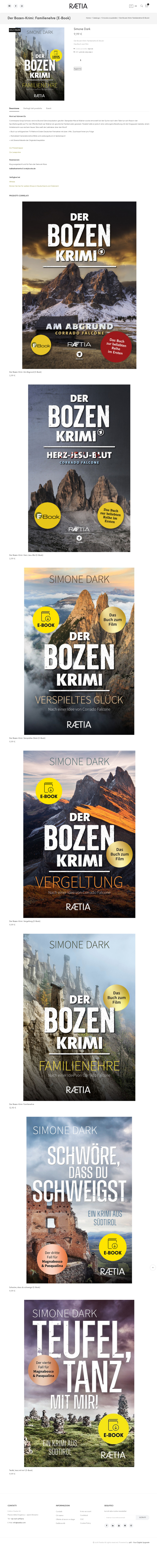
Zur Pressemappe (16, 148)
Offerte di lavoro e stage (65, 1519)
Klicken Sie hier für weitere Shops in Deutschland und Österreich (34, 186)
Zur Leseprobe (15, 152)
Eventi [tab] (48, 108)
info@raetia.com (19, 1523)
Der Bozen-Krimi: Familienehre (21, 1104)
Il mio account (85, 1511)
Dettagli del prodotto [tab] (32, 108)
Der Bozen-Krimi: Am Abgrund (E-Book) (25, 372)
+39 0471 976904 (17, 1519)
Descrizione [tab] (14, 108)
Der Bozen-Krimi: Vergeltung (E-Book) (24, 921)
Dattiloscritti (60, 1523)
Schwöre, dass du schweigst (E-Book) (24, 1287)
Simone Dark (82, 29)
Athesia (12, 182)
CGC (82, 1519)
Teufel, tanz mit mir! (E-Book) (21, 1470)
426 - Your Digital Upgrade (139, 1542)
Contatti (59, 1512)
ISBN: (77, 52)
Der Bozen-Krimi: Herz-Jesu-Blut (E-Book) (26, 555)
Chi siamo (59, 1515)
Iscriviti (142, 1517)
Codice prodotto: (81, 49)
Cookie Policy (85, 1523)
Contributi (84, 1515)
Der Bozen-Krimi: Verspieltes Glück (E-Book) (27, 738)
